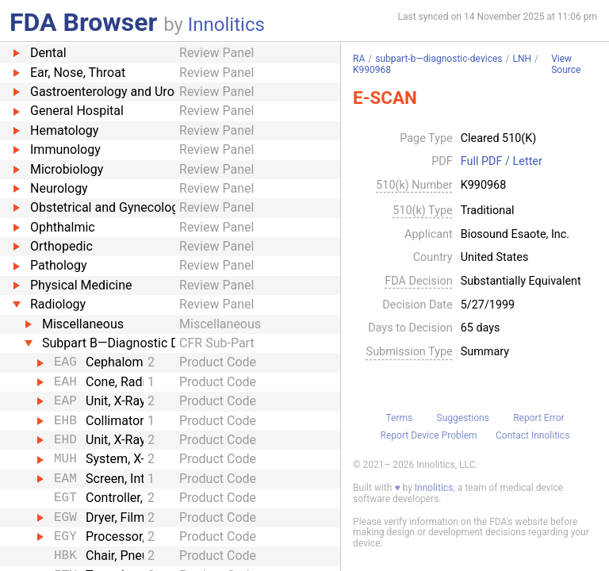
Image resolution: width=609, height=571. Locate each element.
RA (359, 58)
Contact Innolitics (532, 435)
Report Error (538, 417)
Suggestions (463, 417)
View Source (565, 64)
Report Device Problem (429, 435)
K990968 (372, 69)
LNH (521, 58)
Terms (398, 417)
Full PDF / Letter (501, 161)
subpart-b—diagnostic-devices (438, 58)
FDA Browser (83, 22)
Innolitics (226, 24)
